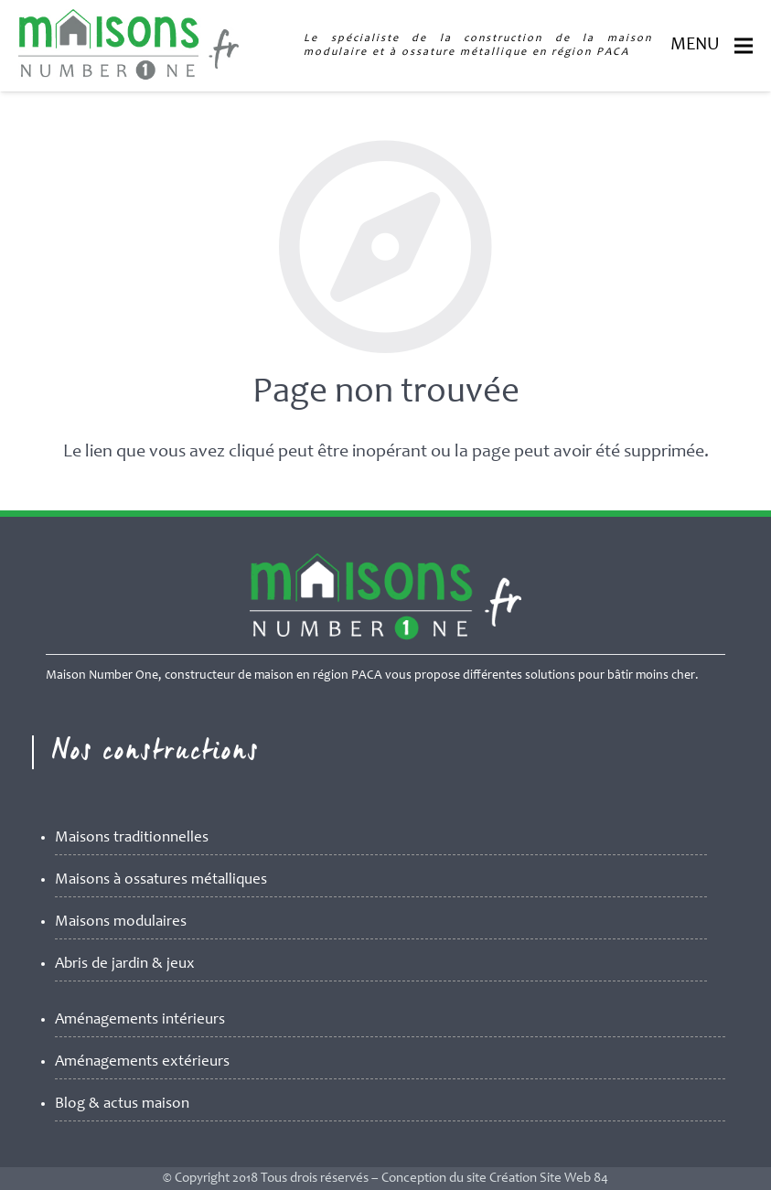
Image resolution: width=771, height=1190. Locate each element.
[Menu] (743, 46)
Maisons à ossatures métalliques (161, 880)
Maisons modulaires (121, 922)
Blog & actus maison (122, 1104)
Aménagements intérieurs (140, 1020)
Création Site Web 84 (548, 1178)
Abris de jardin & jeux (125, 964)
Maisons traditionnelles (132, 838)
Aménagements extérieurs (142, 1062)
